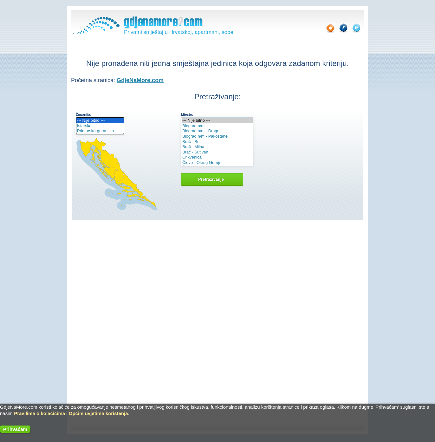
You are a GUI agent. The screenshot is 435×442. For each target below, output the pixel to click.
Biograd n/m (217, 126)
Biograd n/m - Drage (217, 131)
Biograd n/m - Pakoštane (217, 136)
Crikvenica (217, 157)
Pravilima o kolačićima (39, 413)
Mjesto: (187, 114)
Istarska (100, 126)
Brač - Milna (217, 147)
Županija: (83, 114)
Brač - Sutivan (217, 152)
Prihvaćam (15, 429)
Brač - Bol (217, 142)
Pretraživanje (212, 179)
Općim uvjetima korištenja (98, 413)
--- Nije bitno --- (100, 120)
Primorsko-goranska (100, 131)
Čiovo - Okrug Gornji (217, 163)
